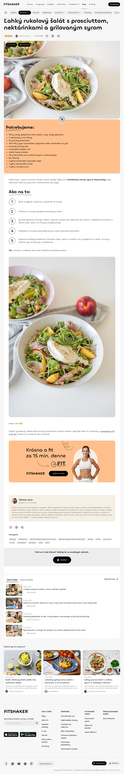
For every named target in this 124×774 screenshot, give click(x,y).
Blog (84, 4)
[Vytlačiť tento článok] (53, 36)
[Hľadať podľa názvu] (6, 13)
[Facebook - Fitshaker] (6, 763)
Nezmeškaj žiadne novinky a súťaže (19, 719)
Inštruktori (61, 4)
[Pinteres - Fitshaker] (31, 763)
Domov (30, 4)
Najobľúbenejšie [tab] (26, 580)
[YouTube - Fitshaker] (18, 763)
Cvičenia (50, 4)
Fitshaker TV (74, 4)
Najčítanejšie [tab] (12, 580)
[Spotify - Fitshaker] (25, 763)
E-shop (92, 4)
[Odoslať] (36, 723)
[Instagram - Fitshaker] (12, 763)
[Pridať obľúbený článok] (47, 36)
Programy (40, 4)
